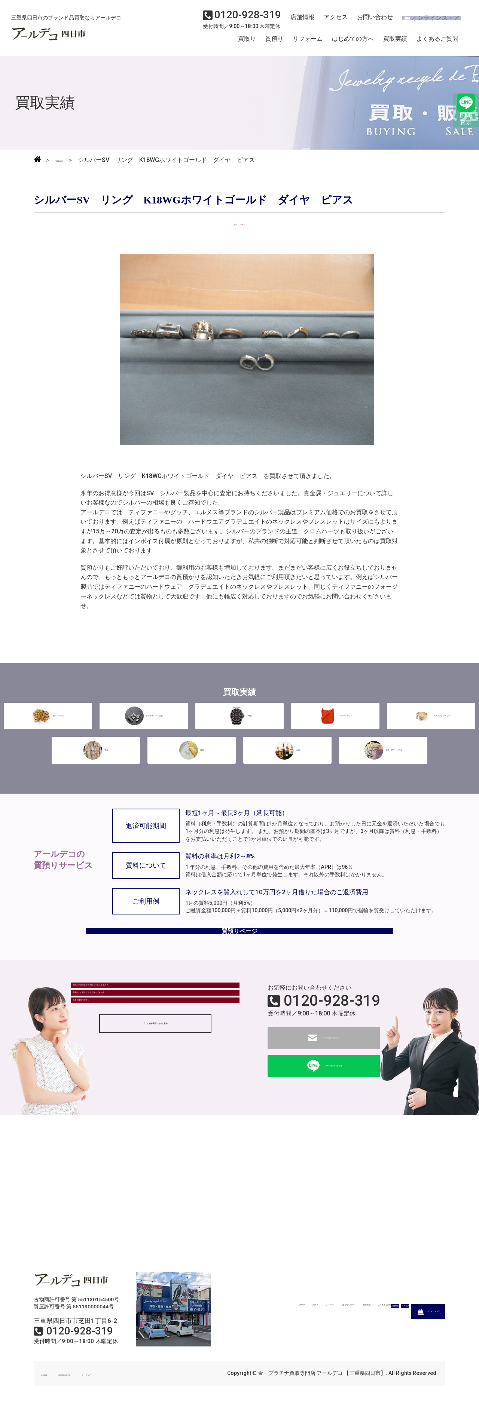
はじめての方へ (353, 42)
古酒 (287, 747)
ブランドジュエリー (431, 715)
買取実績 (395, 42)
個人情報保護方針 (94, 1388)
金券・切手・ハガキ (383, 747)
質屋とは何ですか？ (104, 1046)
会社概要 (51, 1388)
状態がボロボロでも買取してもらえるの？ (133, 1005)
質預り (274, 42)
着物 (191, 747)
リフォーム (308, 42)
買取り (247, 42)
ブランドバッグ (335, 715)
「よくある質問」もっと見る (155, 1076)
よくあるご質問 (437, 42)
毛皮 (95, 747)
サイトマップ (142, 1388)
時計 (239, 715)
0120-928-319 (332, 1014)
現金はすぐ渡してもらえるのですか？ (128, 1026)
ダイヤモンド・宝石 (143, 715)
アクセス (331, 21)
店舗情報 (299, 21)
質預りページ (239, 938)
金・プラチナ (47, 715)
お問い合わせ (368, 21)
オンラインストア (426, 21)
